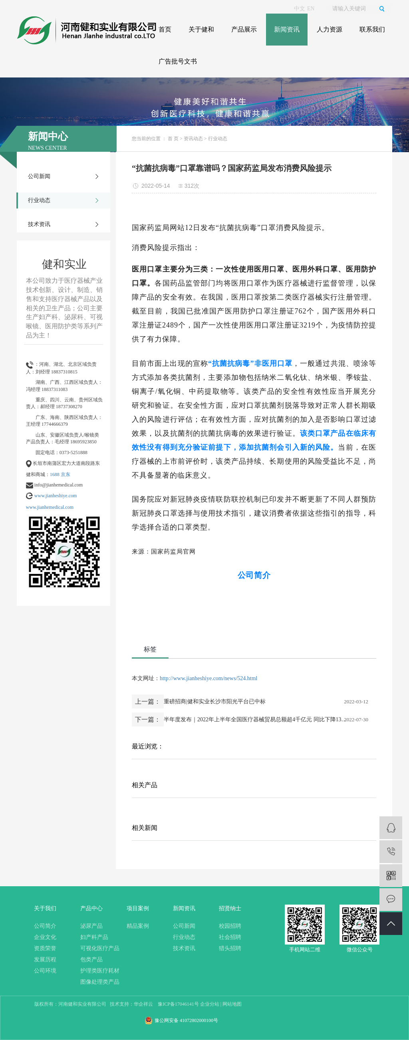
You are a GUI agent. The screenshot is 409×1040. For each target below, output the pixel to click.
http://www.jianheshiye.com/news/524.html (208, 678)
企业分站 (209, 1004)
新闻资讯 (287, 29)
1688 (55, 474)
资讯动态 (193, 138)
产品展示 (244, 29)
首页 (165, 29)
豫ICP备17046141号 (178, 1004)
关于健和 (201, 29)
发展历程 (45, 960)
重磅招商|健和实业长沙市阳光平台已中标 (215, 702)
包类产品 (91, 960)
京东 (65, 474)
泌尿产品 (91, 926)
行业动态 (39, 200)
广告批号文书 (178, 61)
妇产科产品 (94, 937)
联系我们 (372, 29)
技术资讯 (39, 224)
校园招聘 (230, 926)
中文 (299, 9)
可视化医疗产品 (99, 948)
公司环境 (45, 971)
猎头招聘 (230, 948)
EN (311, 9)
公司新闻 (39, 176)
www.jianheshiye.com (55, 495)
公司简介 (45, 926)
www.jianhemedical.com (49, 507)
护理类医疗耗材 (99, 971)
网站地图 (232, 1004)
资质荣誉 (45, 948)
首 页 (173, 138)
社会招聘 (230, 937)
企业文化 (45, 937)
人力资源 (329, 29)
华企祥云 (143, 1004)
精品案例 (138, 926)
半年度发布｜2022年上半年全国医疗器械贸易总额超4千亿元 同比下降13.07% (255, 719)
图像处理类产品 (99, 982)
